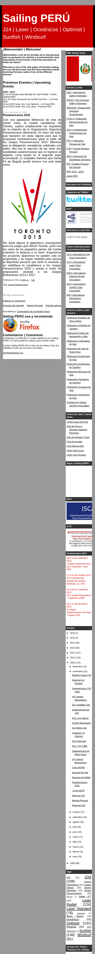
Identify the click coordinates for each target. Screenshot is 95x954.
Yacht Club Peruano (76, 455)
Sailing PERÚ (36, 18)
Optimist (73, 923)
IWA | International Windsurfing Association (75, 298)
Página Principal (35, 305)
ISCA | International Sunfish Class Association (76, 287)
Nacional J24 (78, 795)
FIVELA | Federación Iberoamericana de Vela (77, 122)
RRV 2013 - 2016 (75, 172)
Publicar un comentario (14, 301)
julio (75, 827)
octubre (77, 812)
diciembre (78, 666)
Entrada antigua (53, 305)
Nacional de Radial (81, 777)
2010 (72, 657)
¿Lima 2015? (78, 790)
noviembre (78, 671)
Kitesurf (70, 897)
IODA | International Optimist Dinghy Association (76, 276)
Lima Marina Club (75, 446)
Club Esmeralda (74, 442)
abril (75, 842)
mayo (75, 837)
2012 (72, 648)
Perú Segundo (79, 741)
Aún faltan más (79, 728)
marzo (76, 847)
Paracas (71, 926)
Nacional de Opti (80, 772)
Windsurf (84, 935)
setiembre (78, 817)
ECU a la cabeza (80, 718)
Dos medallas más (81, 705)
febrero (76, 852)
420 (68, 877)
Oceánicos (73, 919)
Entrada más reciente (13, 305)
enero (76, 856)
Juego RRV (72, 176)
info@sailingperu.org (13, 353)
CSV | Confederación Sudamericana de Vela (77, 133)
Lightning (81, 913)
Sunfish (85, 931)
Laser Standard (79, 909)
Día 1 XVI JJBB (79, 746)
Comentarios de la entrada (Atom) (33, 311)
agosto (76, 822)
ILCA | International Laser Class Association (76, 265)
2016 (72, 633)
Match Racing (75, 916)
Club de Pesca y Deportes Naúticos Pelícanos (77, 429)
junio (75, 832)
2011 (72, 653)
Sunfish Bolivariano (81, 723)
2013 (72, 643)
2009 (72, 662)
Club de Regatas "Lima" (78, 437)
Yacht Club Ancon (75, 450)
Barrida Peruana (80, 800)
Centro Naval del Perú (77, 422)
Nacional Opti (78, 805)
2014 (72, 638)
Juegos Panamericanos (18, 285)
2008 (72, 863)
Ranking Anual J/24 (81, 675)
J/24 (88, 877)
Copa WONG (78, 767)
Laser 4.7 (85, 896)
